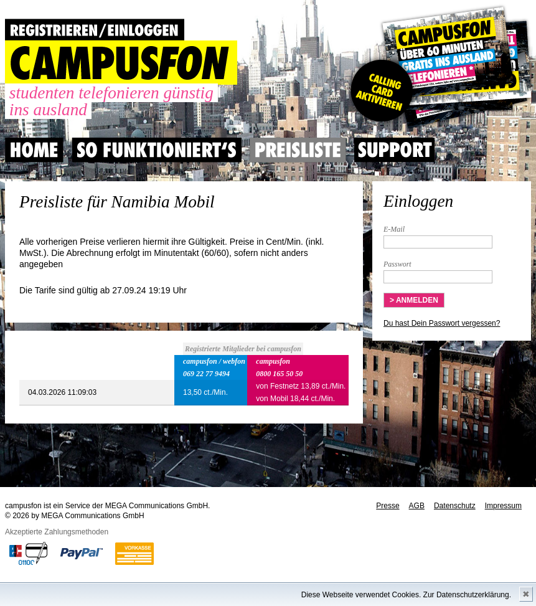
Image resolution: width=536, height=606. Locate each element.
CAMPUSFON (121, 62)
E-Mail (394, 229)
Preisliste (298, 150)
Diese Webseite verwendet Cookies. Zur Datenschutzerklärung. (406, 594)
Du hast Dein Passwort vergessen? (441, 323)
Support (394, 150)
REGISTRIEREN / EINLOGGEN (94, 29)
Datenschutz (455, 505)
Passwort (397, 264)
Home (34, 150)
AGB (417, 505)
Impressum (503, 505)
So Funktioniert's (157, 150)
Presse (387, 505)
